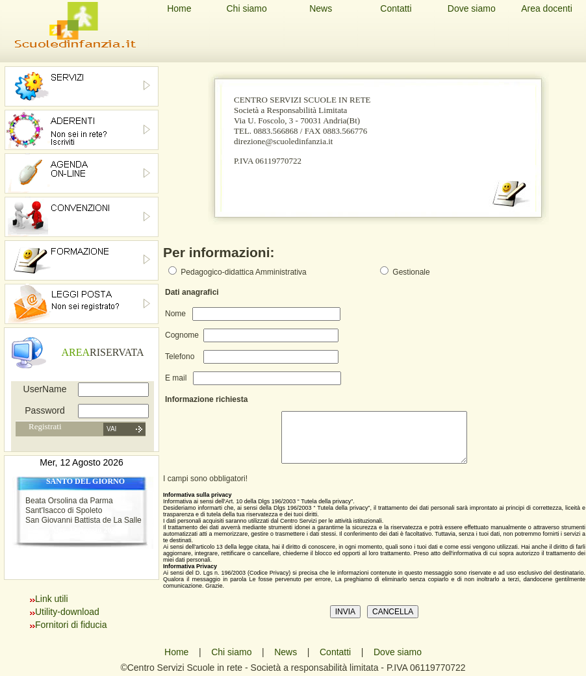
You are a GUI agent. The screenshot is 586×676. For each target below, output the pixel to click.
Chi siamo (246, 8)
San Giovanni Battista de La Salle (83, 520)
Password (44, 410)
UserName (45, 389)
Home (179, 8)
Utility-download (67, 612)
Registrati (45, 426)
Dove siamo (472, 8)
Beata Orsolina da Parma (69, 500)
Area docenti (546, 8)
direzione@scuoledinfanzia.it (283, 141)
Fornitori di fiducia (71, 625)
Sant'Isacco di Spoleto (63, 510)
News (320, 8)
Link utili (51, 599)
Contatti (395, 8)
